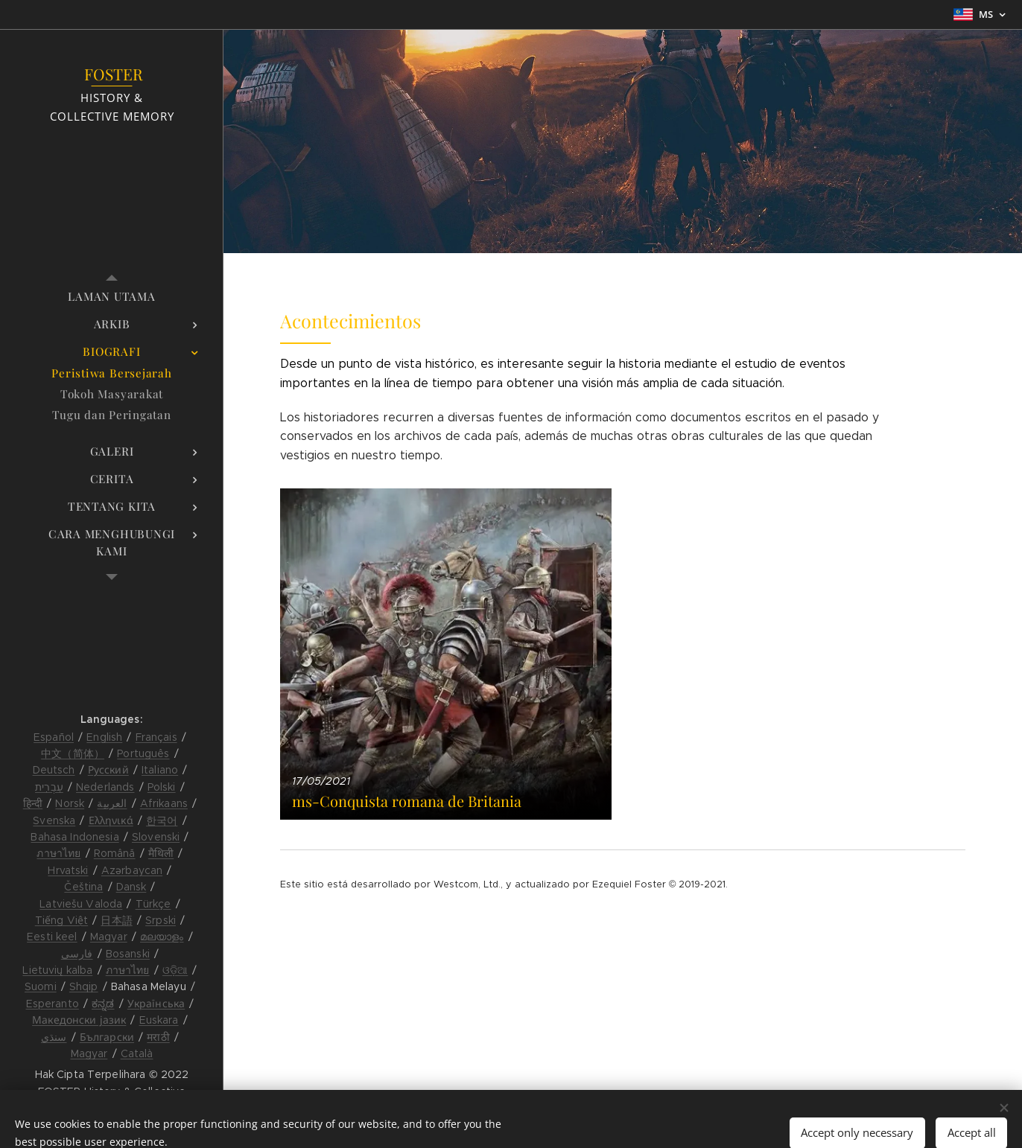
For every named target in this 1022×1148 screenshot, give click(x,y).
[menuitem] (111, 296)
